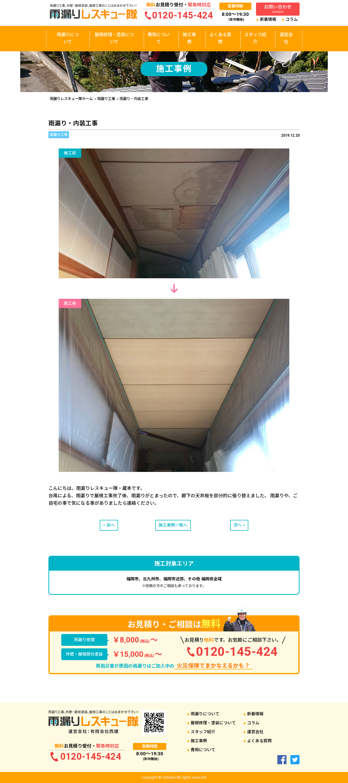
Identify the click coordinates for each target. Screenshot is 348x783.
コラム (291, 19)
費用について (160, 33)
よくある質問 (221, 33)
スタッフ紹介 (255, 33)
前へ (112, 526)
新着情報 (268, 19)
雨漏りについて (68, 33)
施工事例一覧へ (174, 526)
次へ (236, 526)
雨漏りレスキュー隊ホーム (71, 99)
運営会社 (286, 33)
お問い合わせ (278, 9)
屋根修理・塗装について (114, 33)
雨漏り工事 (106, 99)
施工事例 (190, 33)
